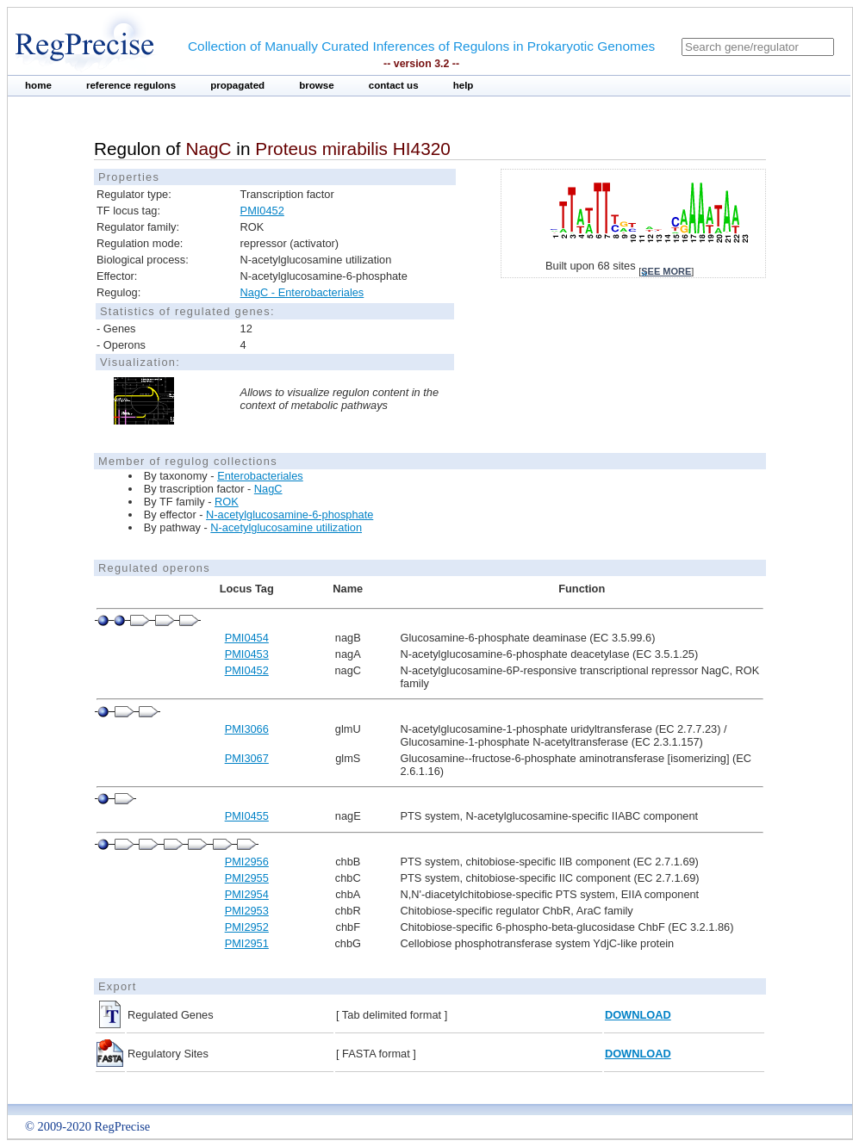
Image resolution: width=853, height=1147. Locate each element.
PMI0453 (247, 654)
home (38, 85)
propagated (237, 85)
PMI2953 (247, 910)
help (463, 85)
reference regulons (131, 85)
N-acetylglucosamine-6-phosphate (289, 514)
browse (316, 85)
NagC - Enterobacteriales (302, 292)
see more (666, 271)
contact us (394, 85)
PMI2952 (247, 927)
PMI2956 (247, 861)
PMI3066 (247, 728)
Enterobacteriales (260, 475)
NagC (268, 488)
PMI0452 (262, 210)
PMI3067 (247, 758)
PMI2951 (247, 943)
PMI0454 (247, 637)
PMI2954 (247, 894)
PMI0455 (247, 815)
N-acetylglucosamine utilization (286, 527)
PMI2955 (247, 877)
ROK (227, 501)
